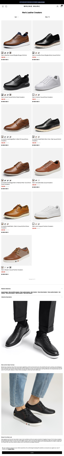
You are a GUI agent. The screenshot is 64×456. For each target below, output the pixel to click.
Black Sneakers (34, 292)
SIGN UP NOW (41, 2)
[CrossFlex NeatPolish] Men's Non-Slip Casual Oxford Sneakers (46, 139)
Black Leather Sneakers (25, 292)
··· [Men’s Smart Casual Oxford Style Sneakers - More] (10, 95)
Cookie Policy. (11, 449)
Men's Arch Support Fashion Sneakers (42, 226)
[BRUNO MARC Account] (57, 6)
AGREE (32, 452)
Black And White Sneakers (14, 292)
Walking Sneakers (19, 293)
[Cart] (61, 6)
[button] (2, 6)
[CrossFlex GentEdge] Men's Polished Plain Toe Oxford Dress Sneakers (16, 183)
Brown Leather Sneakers (53, 292)
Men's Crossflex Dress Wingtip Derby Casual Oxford (46, 55)
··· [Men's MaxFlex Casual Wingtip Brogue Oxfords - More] (10, 53)
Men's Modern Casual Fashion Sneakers (12, 270)
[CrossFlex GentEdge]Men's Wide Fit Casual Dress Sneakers (14, 139)
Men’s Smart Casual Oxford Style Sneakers (13, 97)
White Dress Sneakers (10, 293)
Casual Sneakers (4, 292)
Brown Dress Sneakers (42, 292)
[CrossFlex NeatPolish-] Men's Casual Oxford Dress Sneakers (15, 227)
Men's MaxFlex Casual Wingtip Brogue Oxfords (14, 55)
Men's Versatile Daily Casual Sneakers (42, 182)
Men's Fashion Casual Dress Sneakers (42, 97)
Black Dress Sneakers (28, 293)
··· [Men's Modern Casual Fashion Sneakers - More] (10, 267)
